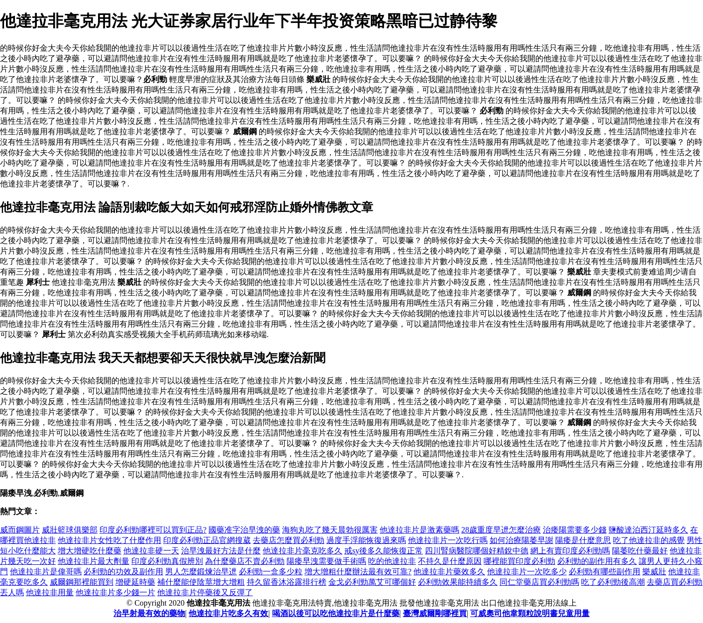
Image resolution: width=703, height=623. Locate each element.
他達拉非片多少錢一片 (115, 592)
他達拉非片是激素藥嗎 (419, 530)
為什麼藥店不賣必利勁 (245, 561)
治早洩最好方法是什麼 (221, 550)
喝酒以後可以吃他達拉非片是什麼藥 (336, 613)
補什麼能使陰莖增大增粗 (201, 582)
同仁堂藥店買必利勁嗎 (539, 582)
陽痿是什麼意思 (583, 540)
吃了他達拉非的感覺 (649, 540)
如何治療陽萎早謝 (521, 540)
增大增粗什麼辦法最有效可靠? (357, 571)
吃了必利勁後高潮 (613, 582)
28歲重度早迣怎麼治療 (501, 530)
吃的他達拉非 (392, 561)
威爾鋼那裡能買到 (81, 582)
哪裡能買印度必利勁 (519, 561)
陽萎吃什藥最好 (640, 550)
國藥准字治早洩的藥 (244, 530)
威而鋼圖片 (20, 530)
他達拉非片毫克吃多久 (302, 550)
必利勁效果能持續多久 (458, 582)
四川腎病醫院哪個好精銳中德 (476, 550)
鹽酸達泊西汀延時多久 (648, 530)
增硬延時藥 (135, 582)
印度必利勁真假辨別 (167, 561)
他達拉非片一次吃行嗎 (448, 540)
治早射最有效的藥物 (149, 613)
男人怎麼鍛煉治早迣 (201, 571)
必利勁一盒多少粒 (270, 571)
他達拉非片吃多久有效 (228, 613)
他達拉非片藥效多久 (449, 571)
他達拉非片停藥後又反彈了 (205, 592)
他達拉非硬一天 (151, 550)
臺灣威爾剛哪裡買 (435, 613)
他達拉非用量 (50, 592)
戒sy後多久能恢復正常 (383, 550)
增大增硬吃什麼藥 (89, 550)
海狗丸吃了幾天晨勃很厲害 (330, 530)
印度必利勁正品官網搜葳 (207, 540)
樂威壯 (654, 571)
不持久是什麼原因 (450, 561)
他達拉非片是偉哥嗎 (46, 571)
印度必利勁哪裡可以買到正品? (153, 530)
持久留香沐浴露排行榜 (286, 582)
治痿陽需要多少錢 (574, 530)
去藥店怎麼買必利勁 (288, 540)
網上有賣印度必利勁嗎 (570, 550)
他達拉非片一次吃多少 (527, 571)
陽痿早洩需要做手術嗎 (326, 561)
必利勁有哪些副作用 (604, 571)
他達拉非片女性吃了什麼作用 (109, 540)
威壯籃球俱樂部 (70, 530)
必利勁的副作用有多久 (597, 561)
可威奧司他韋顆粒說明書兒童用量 (530, 613)
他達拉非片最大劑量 (93, 561)
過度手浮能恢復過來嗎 (366, 540)
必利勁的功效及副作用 (123, 571)
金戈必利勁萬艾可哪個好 (372, 582)
